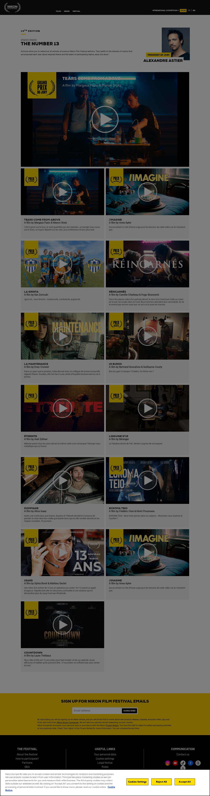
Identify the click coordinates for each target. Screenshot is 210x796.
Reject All (161, 782)
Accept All (184, 782)
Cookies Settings (137, 782)
